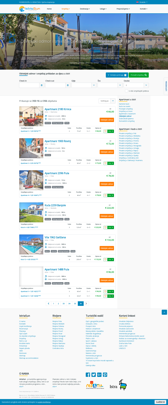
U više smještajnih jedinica (139, 91)
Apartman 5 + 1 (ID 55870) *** (31, 131)
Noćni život (90, 343)
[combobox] (84, 85)
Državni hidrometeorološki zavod (131, 336)
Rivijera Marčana (58, 343)
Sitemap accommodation (28, 358)
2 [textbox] (126, 85)
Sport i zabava (91, 341)
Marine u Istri (91, 353)
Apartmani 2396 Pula (57, 173)
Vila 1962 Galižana (55, 237)
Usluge (103, 9)
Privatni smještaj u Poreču (129, 141)
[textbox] (82, 85)
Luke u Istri (123, 346)
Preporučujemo (123, 9)
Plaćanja (22, 331)
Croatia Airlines (124, 324)
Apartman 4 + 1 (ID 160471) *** (31, 195)
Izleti (21, 351)
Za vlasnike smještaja (27, 336)
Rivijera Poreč (57, 331)
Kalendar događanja (93, 333)
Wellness (89, 348)
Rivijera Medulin (58, 324)
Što (99, 81)
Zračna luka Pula (125, 343)
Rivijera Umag (57, 338)
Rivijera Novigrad (58, 336)
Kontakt (143, 9)
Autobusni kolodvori (126, 341)
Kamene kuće (124, 104)
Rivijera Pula (57, 321)
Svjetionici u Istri (92, 358)
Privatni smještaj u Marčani (129, 153)
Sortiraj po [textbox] (105, 101)
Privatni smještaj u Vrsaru (128, 143)
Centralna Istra (58, 348)
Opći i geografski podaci (95, 321)
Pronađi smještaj (139, 75)
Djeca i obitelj (91, 346)
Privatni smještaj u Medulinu (129, 136)
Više (110, 131)
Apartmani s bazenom (127, 114)
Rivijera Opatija (58, 346)
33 (64, 303)
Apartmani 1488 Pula (57, 269)
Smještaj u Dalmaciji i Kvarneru (131, 160)
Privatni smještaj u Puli (127, 133)
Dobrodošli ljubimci (126, 118)
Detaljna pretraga (117, 75)
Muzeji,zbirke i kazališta (94, 331)
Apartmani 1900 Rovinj (58, 141)
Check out (49, 81)
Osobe (127, 81)
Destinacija (85, 9)
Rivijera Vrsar (57, 333)
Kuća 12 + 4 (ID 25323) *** (29, 259)
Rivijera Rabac (57, 341)
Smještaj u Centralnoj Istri (129, 158)
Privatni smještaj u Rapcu (128, 150)
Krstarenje (23, 346)
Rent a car (23, 341)
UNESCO (122, 348)
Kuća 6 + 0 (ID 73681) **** (29, 227)
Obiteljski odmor (125, 116)
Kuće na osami (124, 106)
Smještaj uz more (125, 111)
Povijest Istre (91, 326)
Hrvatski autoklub (125, 331)
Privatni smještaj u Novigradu (130, 146)
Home (49, 9)
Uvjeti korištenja (25, 326)
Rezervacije (23, 329)
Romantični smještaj (127, 121)
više (21, 386)
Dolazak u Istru (91, 324)
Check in (23, 81)
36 (81, 303)
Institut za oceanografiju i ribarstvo (132, 338)
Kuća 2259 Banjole (55, 205)
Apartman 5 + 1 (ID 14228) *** (31, 296)
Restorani (22, 353)
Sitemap (22, 355)
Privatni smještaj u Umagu (129, 148)
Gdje (73, 81)
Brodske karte (24, 343)
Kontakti (22, 324)
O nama (22, 321)
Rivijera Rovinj (57, 329)
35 (75, 303)
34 (69, 303)
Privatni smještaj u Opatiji (128, 155)
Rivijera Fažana (58, 326)
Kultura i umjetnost (93, 329)
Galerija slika (90, 365)
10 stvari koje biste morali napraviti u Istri (100, 361)
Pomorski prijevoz (126, 326)
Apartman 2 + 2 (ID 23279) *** (31, 163)
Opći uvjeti (23, 333)
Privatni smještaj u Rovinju (129, 138)
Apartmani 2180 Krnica (58, 109)
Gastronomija (91, 351)
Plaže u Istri (90, 338)
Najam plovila (24, 348)
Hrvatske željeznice (126, 321)
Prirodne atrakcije (92, 336)
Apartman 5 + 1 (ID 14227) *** (31, 291)
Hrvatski (141, 2)
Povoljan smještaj (126, 109)
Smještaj (66, 9)
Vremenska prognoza (94, 355)
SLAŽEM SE (160, 402)
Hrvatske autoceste (126, 329)
